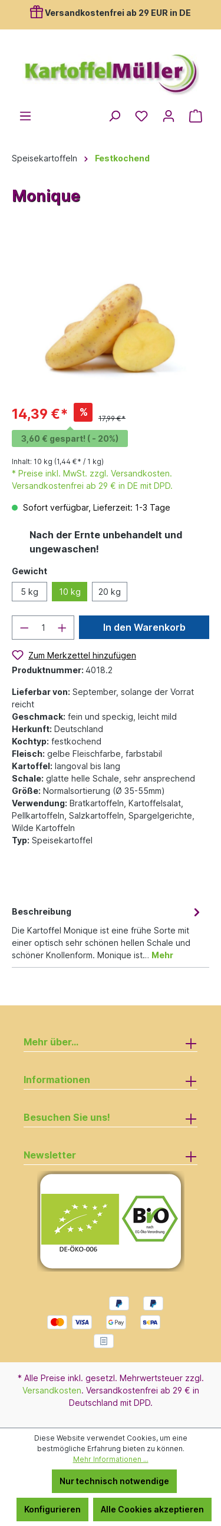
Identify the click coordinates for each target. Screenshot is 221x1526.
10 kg (70, 592)
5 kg (29, 592)
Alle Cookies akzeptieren (152, 1509)
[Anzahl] (43, 627)
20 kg (109, 592)
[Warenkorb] (195, 116)
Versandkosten (51, 1390)
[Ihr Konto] (168, 116)
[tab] (107, 932)
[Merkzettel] (141, 116)
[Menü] (25, 116)
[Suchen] (114, 116)
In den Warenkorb (144, 627)
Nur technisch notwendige (114, 1481)
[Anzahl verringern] (24, 627)
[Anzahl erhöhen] (62, 627)
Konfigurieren (52, 1509)
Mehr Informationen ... (111, 1459)
